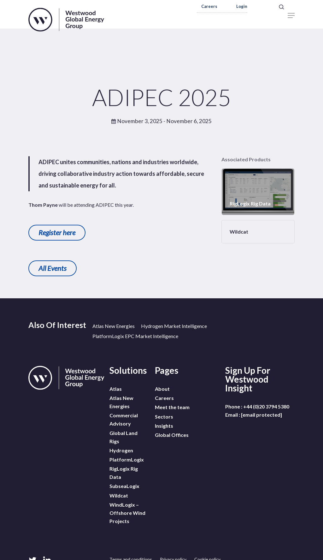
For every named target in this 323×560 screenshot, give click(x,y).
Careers (209, 6)
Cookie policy (207, 549)
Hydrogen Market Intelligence (174, 326)
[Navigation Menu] (291, 15)
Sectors (164, 413)
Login (241, 6)
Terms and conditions (130, 549)
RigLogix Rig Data (123, 467)
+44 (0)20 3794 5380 (266, 406)
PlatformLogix (126, 454)
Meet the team (172, 405)
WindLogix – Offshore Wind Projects (127, 503)
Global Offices (172, 430)
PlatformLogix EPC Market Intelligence (135, 336)
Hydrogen (121, 446)
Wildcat (118, 487)
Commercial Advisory (123, 417)
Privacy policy (173, 549)
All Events (52, 268)
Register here (56, 232)
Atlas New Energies (113, 326)
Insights (164, 422)
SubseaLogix (124, 479)
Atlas (115, 389)
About (162, 389)
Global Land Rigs (123, 434)
